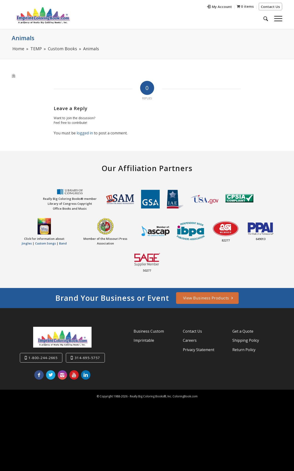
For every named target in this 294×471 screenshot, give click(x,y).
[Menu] (276, 18)
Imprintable (144, 340)
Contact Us (270, 6)
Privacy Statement (198, 349)
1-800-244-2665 (42, 357)
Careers (190, 340)
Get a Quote (242, 331)
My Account (219, 6)
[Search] (265, 18)
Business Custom (149, 331)
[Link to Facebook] (39, 375)
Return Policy (243, 349)
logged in (85, 133)
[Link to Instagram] (62, 375)
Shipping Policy (245, 340)
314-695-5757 (87, 357)
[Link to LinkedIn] (85, 375)
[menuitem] (219, 7)
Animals (23, 38)
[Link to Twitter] (50, 375)
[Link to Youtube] (74, 375)
